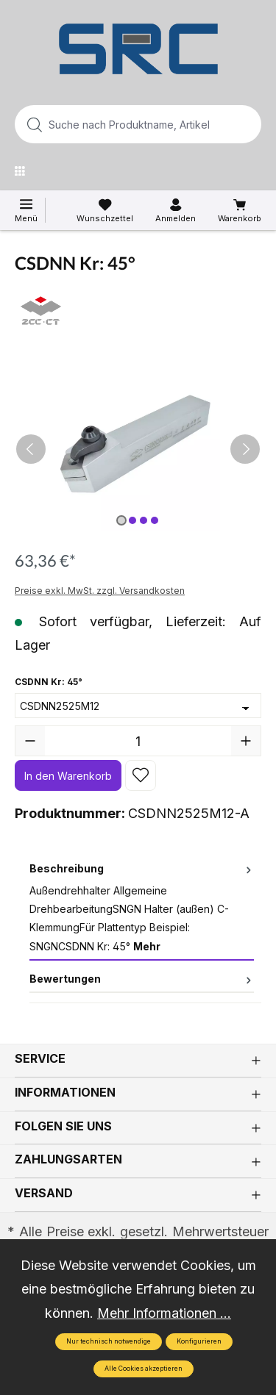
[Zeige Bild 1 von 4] (121, 520)
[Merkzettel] (105, 210)
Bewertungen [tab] (141, 978)
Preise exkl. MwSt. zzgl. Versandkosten (100, 590)
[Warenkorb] (239, 210)
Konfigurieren (199, 1341)
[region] (138, 448)
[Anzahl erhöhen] (246, 741)
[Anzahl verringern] (30, 741)
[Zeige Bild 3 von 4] (143, 520)
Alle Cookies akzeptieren (144, 1368)
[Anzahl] (138, 741)
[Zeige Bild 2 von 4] (132, 520)
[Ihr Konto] (175, 210)
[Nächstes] (245, 449)
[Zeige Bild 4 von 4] (154, 520)
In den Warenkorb (68, 776)
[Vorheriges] (31, 449)
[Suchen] (246, 124)
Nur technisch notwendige (108, 1341)
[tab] (141, 908)
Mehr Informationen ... (164, 1313)
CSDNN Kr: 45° (48, 680)
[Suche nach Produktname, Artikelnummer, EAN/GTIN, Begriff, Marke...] (114, 124)
